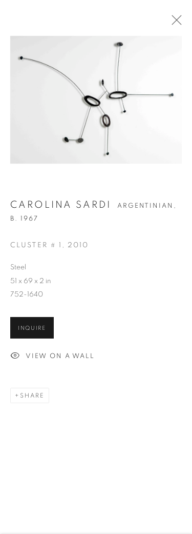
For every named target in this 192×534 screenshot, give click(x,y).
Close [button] (174, 23)
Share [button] (32, 396)
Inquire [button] (32, 329)
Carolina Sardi (60, 206)
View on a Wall (52, 357)
